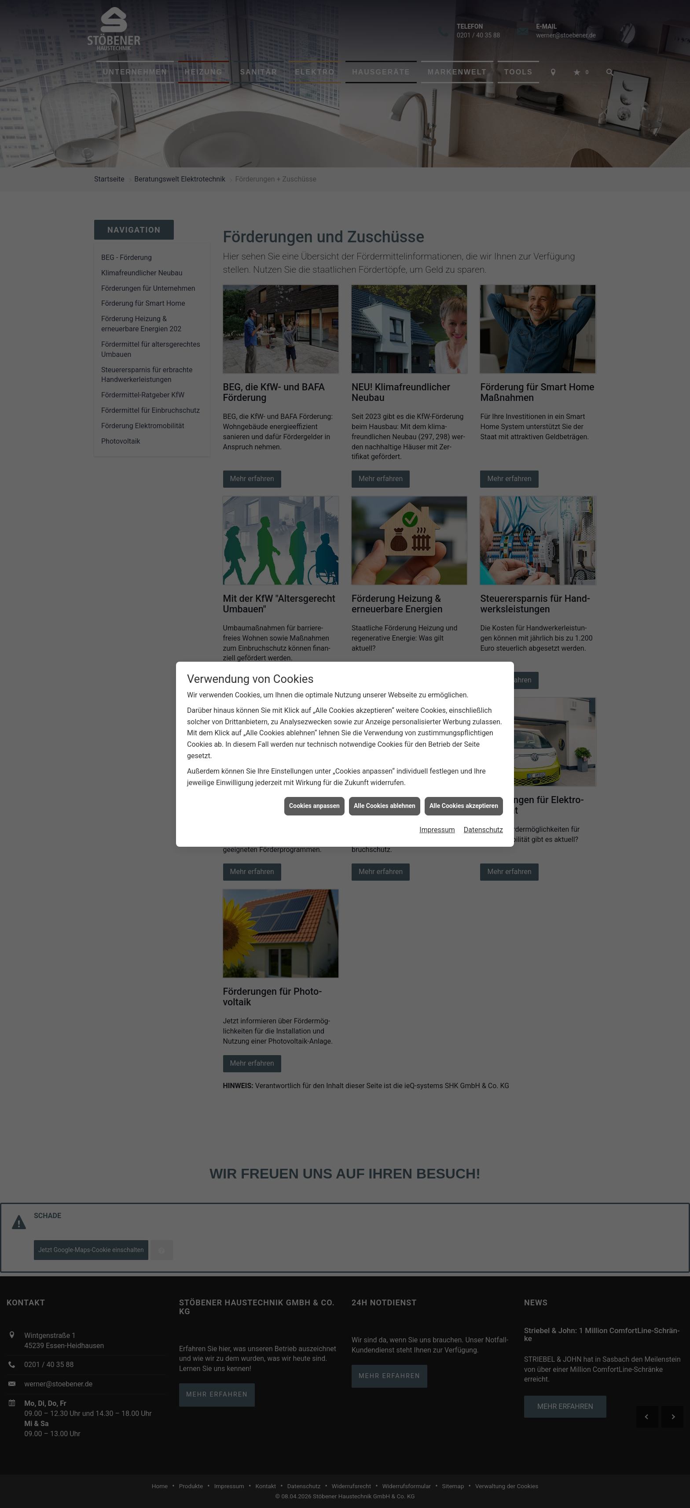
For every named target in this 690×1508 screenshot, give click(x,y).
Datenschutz (483, 830)
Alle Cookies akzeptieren (463, 805)
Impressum (437, 830)
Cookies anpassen (314, 805)
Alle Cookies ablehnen (384, 805)
